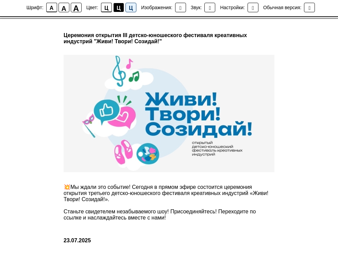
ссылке (73, 218)
